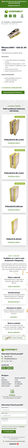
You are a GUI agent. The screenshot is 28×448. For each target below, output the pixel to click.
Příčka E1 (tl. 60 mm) (14, 239)
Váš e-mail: (4, 413)
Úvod (2, 378)
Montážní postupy (14, 292)
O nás (16, 380)
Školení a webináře (14, 323)
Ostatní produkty (6, 384)
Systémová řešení (16, 22)
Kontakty (17, 386)
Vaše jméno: (4, 407)
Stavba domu (5, 382)
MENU (22, 17)
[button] (14, 143)
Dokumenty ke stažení (14, 308)
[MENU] (22, 15)
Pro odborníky (18, 384)
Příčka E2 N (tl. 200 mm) (14, 206)
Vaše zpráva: (4, 418)
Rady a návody (5, 386)
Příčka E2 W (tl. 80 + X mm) (14, 173)
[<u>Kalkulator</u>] (12, 391)
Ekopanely (7, 22)
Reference (18, 382)
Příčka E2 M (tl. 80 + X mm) (14, 139)
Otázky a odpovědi (14, 277)
